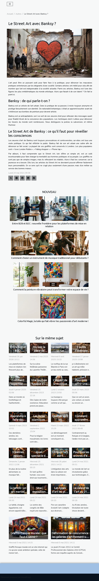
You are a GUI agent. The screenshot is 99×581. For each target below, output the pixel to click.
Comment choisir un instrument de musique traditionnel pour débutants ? (49, 258)
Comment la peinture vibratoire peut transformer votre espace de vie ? (50, 289)
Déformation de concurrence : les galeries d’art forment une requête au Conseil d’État (70, 537)
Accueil (10, 14)
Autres (18, 14)
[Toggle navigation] (10, 4)
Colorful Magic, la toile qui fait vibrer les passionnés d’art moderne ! (53, 321)
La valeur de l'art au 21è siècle (81, 491)
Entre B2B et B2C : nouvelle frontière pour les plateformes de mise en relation (49, 225)
